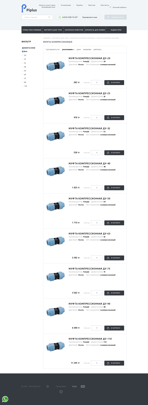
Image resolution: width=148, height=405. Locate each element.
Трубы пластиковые (31, 30)
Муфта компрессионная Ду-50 (89, 198)
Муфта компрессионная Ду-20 (89, 58)
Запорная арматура (74, 30)
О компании (66, 5)
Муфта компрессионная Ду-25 (89, 93)
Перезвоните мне (89, 17)
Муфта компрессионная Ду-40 (89, 163)
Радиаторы (116, 30)
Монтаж (91, 5)
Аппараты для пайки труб (95, 31)
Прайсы (79, 5)
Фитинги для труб (53, 30)
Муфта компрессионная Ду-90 (89, 303)
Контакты (105, 5)
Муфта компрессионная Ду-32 (89, 128)
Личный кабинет (118, 7)
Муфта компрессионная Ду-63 (89, 233)
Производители (48, 7)
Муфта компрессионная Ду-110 (90, 338)
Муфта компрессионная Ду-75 (89, 268)
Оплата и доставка (47, 5)
